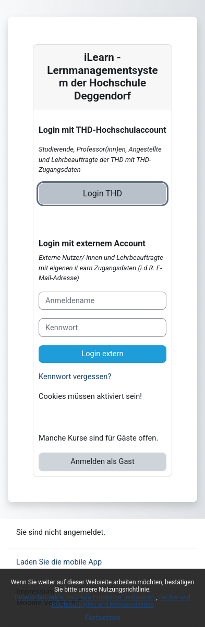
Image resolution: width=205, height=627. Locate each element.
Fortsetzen (102, 617)
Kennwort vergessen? (75, 376)
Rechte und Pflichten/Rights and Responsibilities (121, 601)
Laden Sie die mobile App (59, 562)
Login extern (102, 353)
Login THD (102, 193)
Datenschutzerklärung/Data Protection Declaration (85, 597)
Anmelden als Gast (102, 461)
